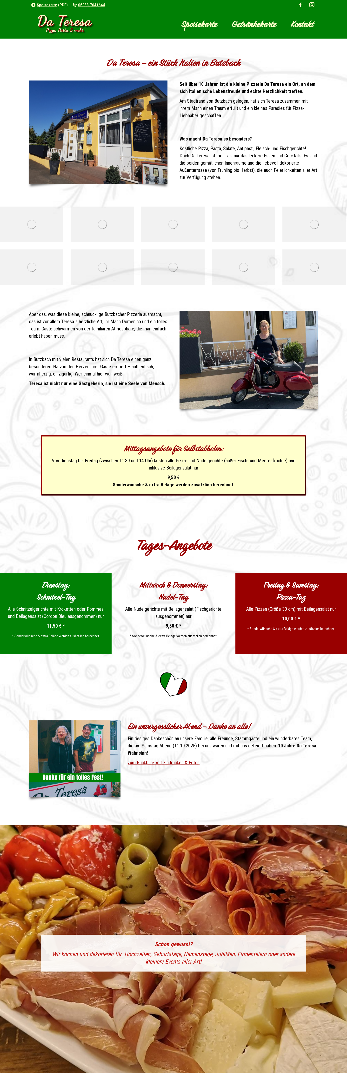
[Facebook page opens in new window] (300, 5)
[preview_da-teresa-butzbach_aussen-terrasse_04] (173, 267)
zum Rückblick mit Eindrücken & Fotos (164, 762)
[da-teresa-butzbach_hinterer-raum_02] (243, 267)
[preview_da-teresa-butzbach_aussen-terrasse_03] (31, 267)
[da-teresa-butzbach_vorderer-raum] (31, 224)
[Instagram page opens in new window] (312, 5)
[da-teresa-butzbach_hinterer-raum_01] (102, 267)
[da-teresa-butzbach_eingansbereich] (173, 224)
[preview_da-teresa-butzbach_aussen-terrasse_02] (243, 224)
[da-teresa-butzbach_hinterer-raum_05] (314, 224)
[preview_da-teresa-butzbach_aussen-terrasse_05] (314, 267)
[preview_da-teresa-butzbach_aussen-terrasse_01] (102, 224)
